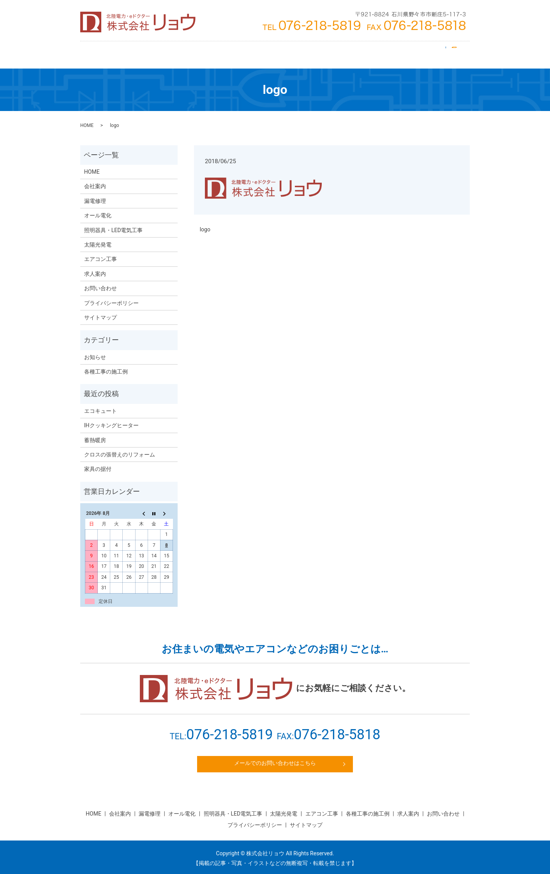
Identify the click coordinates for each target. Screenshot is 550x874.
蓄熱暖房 (95, 435)
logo (205, 225)
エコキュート (100, 406)
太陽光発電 (209, 52)
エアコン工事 (168, 52)
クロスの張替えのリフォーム (119, 450)
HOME (101, 52)
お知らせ (95, 352)
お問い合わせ (423, 52)
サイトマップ (100, 313)
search (457, 52)
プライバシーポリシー (111, 298)
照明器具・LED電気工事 (263, 52)
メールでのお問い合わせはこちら (275, 759)
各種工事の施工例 (106, 367)
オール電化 (317, 52)
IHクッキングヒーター (111, 421)
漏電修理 (352, 52)
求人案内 (385, 52)
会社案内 (130, 52)
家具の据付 (97, 464)
